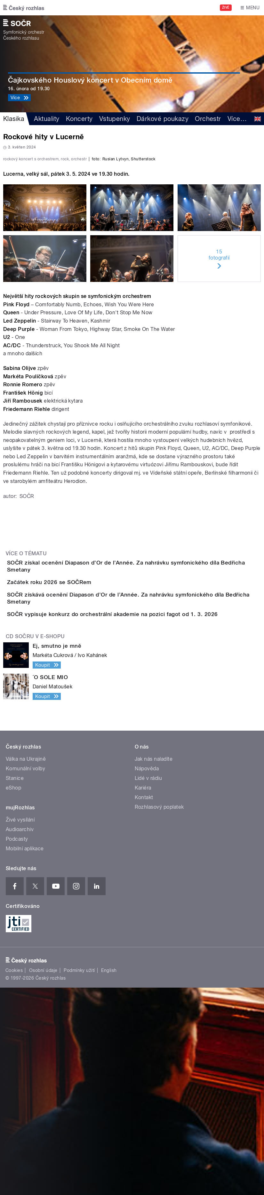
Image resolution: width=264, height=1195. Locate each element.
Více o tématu (26, 702)
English (108, 1177)
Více (237, 119)
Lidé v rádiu (148, 985)
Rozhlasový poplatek (159, 1014)
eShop (13, 995)
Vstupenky (114, 119)
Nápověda (147, 976)
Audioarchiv (20, 1037)
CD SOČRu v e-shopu (35, 844)
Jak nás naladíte (154, 966)
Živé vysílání (20, 1027)
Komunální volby (25, 976)
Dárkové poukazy (162, 119)
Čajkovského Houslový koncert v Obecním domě (90, 80)
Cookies (14, 1177)
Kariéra (143, 995)
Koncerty (79, 119)
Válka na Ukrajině (26, 966)
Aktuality (46, 119)
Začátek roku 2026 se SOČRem (75, 742)
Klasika (13, 119)
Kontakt (144, 1005)
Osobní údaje (43, 1177)
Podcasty (17, 1046)
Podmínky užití (79, 1177)
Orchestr (208, 119)
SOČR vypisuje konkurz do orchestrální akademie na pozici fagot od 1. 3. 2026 (138, 803)
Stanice (15, 985)
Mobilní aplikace (25, 1056)
